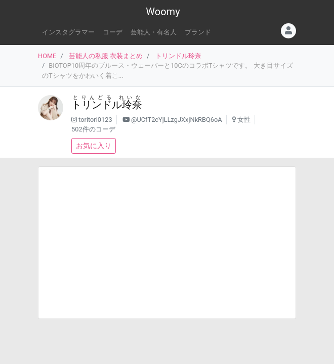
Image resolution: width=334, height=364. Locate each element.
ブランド (198, 32)
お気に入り (93, 146)
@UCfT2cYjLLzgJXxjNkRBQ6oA (176, 119)
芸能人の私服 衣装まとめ (106, 56)
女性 (244, 119)
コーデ (112, 32)
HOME (47, 56)
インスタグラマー (68, 32)
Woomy (163, 12)
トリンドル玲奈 (178, 56)
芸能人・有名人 (154, 32)
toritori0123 (95, 119)
